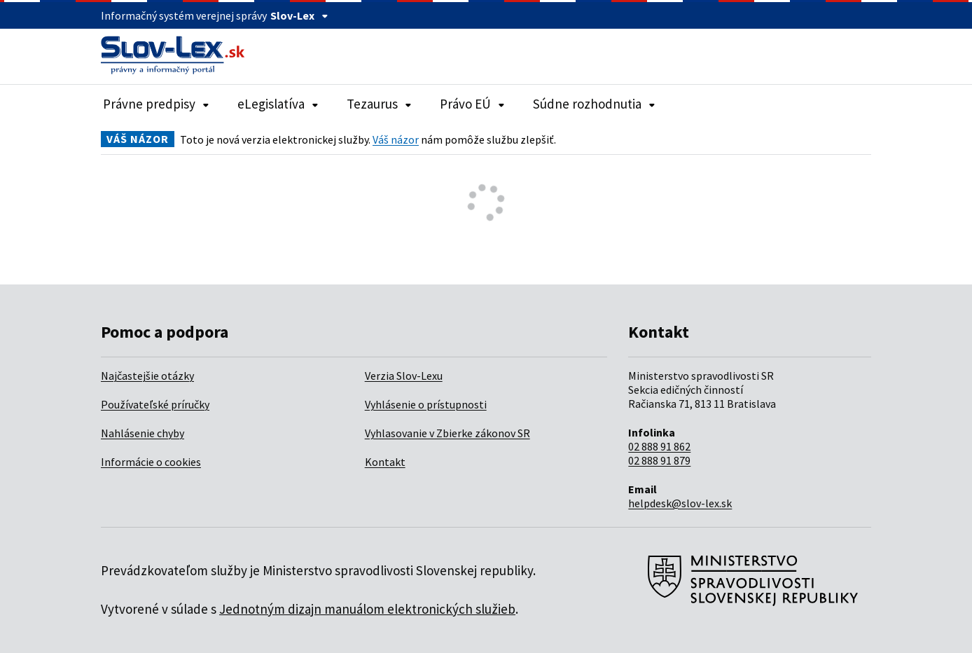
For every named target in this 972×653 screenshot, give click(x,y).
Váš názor (396, 139)
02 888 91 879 (659, 460)
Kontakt (385, 462)
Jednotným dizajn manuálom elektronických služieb (367, 608)
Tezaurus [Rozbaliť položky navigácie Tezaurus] (379, 103)
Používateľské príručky (155, 404)
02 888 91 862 (659, 446)
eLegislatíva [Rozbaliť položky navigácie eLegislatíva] (278, 103)
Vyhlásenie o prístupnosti (426, 404)
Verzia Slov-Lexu (404, 376)
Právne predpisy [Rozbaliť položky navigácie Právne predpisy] (156, 103)
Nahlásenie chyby (142, 433)
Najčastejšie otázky (147, 376)
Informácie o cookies (151, 462)
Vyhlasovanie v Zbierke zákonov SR (447, 433)
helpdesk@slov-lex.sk (680, 503)
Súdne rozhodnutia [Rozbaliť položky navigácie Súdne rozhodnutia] (594, 103)
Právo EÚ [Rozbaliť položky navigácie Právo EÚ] (472, 103)
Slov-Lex (299, 15)
